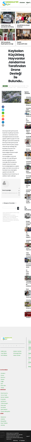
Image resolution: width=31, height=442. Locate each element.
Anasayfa (3, 9)
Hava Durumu (4, 393)
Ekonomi (3, 377)
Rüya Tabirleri (4, 423)
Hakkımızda (3, 351)
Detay (15, 440)
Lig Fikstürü (3, 401)
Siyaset (2, 379)
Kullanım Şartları (17, 351)
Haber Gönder (16, 355)
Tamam (22, 440)
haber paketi (3, 438)
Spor (2, 383)
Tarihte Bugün (4, 403)
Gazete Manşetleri (5, 411)
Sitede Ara (3, 417)
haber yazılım (3, 440)
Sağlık (2, 381)
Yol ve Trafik (4, 395)
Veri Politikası (4, 355)
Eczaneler (3, 399)
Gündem (22, 2)
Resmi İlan (3, 385)
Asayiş (2, 387)
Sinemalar (3, 405)
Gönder (18, 208)
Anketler (3, 419)
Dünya (9, 9)
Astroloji (3, 425)
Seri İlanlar (3, 407)
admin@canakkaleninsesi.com (10, 193)
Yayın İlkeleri (4, 353)
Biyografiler (3, 421)
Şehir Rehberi (4, 409)
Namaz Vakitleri (4, 397)
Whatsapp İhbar (17, 353)
